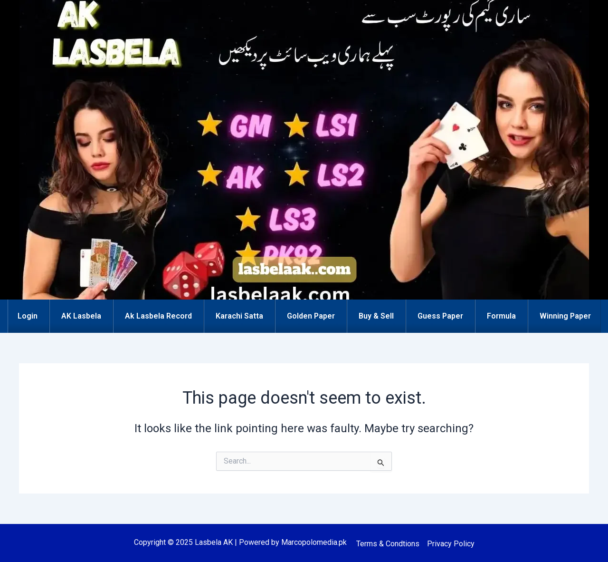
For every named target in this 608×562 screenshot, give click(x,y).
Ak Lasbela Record (158, 315)
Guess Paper (440, 315)
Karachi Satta (239, 315)
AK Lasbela (81, 315)
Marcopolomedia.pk (314, 542)
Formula (501, 315)
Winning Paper (565, 315)
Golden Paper (311, 315)
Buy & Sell (376, 315)
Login (28, 315)
